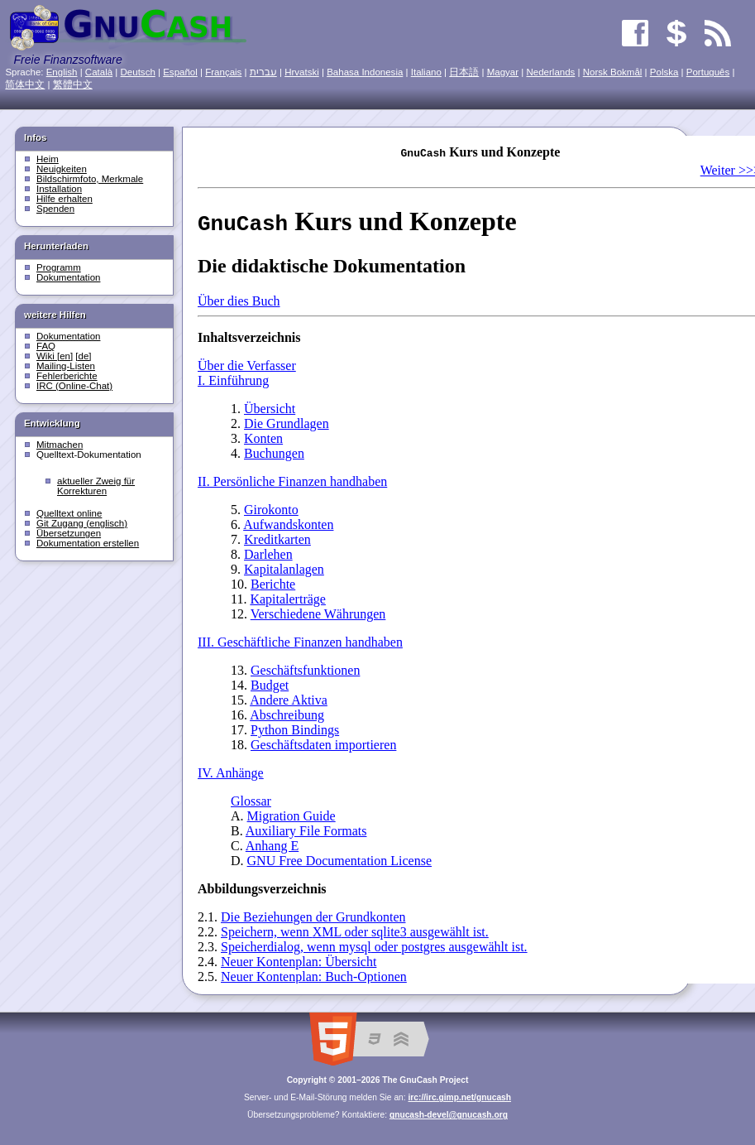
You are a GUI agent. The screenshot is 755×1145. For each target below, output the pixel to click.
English (62, 72)
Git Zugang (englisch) (81, 523)
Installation (59, 189)
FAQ (45, 346)
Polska (664, 72)
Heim (47, 159)
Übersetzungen (68, 533)
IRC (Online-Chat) (74, 386)
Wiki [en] (54, 356)
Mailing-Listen (65, 366)
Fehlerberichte (67, 376)
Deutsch (138, 72)
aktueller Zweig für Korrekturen (96, 486)
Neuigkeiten (61, 169)
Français (223, 72)
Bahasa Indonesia (365, 72)
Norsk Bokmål (613, 72)
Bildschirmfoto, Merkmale (89, 179)
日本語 (464, 72)
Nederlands (550, 72)
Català (98, 72)
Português (708, 72)
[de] (83, 356)
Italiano (426, 72)
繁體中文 (73, 84)
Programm (58, 267)
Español (180, 72)
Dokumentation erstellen (87, 543)
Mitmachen (59, 445)
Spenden (55, 209)
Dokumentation (68, 277)
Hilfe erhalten (64, 199)
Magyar (502, 72)
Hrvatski (301, 72)
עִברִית (263, 72)
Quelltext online (69, 513)
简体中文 (25, 84)
